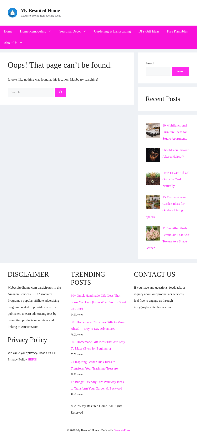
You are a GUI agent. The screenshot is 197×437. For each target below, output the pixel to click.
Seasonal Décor (74, 31)
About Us (15, 43)
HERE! (32, 359)
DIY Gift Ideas (149, 31)
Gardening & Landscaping (112, 31)
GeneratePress (122, 430)
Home (8, 31)
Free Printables (177, 31)
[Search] (60, 92)
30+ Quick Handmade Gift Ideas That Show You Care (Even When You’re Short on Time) (98, 302)
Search (150, 63)
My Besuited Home (40, 10)
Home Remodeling (37, 31)
